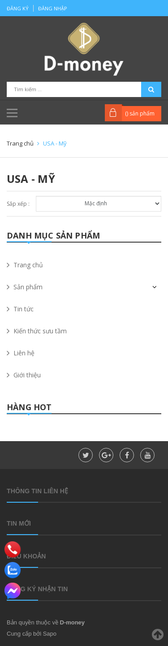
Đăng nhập (52, 8)
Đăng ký (18, 8)
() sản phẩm (140, 113)
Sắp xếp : (18, 204)
